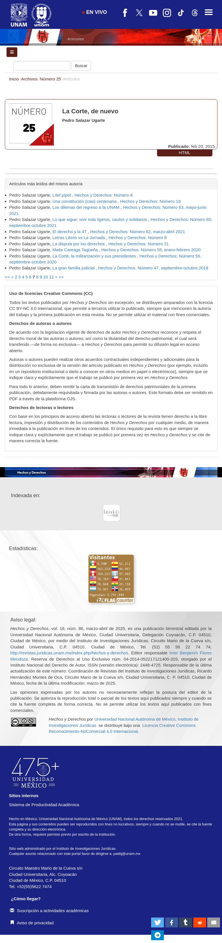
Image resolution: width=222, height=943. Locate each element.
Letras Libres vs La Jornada (79, 237)
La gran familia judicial (74, 267)
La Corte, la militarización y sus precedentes (94, 256)
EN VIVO (94, 12)
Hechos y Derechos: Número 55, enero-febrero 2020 (150, 249)
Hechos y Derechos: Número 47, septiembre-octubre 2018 (153, 267)
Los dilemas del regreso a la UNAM (86, 207)
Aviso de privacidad (32, 922)
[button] (157, 922)
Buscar (81, 65)
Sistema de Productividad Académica (44, 804)
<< (7, 276)
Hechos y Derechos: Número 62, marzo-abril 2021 (137, 231)
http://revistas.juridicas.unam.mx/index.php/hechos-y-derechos (69, 652)
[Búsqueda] (41, 66)
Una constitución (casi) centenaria (85, 201)
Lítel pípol (62, 195)
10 (45, 276)
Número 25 (51, 78)
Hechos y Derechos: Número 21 (138, 243)
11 (51, 276)
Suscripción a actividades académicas (49, 910)
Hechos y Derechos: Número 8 (104, 195)
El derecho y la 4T (70, 231)
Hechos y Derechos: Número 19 (150, 201)
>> (61, 276)
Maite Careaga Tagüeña (75, 249)
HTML (185, 152)
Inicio (14, 78)
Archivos (30, 78)
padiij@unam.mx (126, 854)
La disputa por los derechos (79, 243)
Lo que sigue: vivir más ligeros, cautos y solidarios (100, 219)
